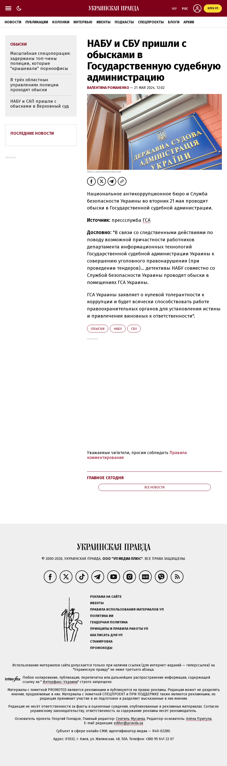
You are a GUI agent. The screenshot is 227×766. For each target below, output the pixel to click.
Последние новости (32, 133)
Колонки (60, 22)
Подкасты (124, 22)
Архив (188, 22)
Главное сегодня (105, 477)
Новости (13, 22)
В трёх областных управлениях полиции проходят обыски (34, 84)
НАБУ (118, 329)
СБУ (134, 329)
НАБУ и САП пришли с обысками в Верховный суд (39, 104)
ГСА (146, 220)
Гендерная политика (109, 622)
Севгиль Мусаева (130, 719)
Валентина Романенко (108, 88)
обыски (97, 329)
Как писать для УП (106, 635)
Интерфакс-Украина (60, 682)
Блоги (173, 22)
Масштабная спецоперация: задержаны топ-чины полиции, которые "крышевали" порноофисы (40, 61)
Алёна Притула (198, 719)
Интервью (82, 22)
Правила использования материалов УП (127, 609)
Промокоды (101, 648)
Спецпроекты (151, 22)
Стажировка (101, 641)
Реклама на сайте (106, 597)
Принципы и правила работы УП (119, 629)
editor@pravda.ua (128, 723)
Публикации (36, 22)
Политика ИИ (101, 616)
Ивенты (103, 22)
